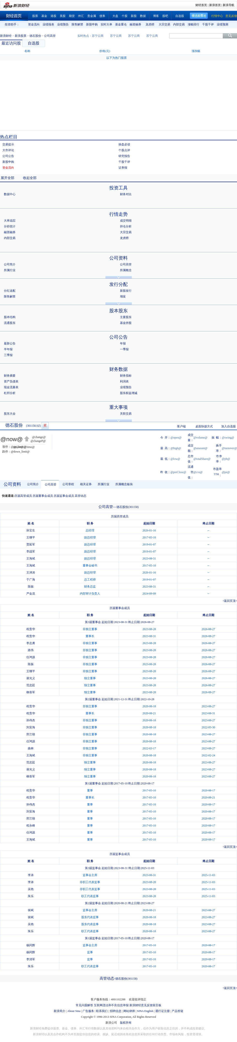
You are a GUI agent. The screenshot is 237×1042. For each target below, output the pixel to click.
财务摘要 (9, 375)
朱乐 (31, 896)
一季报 (124, 349)
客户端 (181, 426)
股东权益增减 (128, 393)
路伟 (31, 650)
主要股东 (126, 317)
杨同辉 (30, 945)
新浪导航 (228, 5)
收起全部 (30, 178)
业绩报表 (48, 24)
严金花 (30, 593)
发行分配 (118, 284)
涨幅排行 (193, 24)
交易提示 (8, 144)
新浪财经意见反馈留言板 (145, 1005)
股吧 (165, 16)
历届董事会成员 (43, 496)
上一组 (23, 24)
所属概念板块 (124, 484)
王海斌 (30, 558)
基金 (44, 16)
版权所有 (126, 1022)
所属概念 (126, 270)
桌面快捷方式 (204, 426)
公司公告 (8, 156)
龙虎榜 (150, 24)
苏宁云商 (98, 35)
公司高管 (126, 264)
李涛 (31, 875)
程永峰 (30, 825)
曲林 (31, 748)
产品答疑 (177, 1011)
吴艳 (31, 889)
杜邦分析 (9, 393)
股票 (35, 16)
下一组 (233, 24)
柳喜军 (30, 692)
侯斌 (31, 910)
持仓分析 (126, 226)
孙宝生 (30, 530)
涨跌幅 (196, 51)
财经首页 (201, 5)
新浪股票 (20, 35)
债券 (102, 16)
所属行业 (9, 270)
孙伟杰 (30, 720)
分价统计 (9, 226)
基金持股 (126, 323)
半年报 (8, 349)
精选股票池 (199, 16)
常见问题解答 (84, 1005)
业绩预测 (222, 24)
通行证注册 (162, 1011)
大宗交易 (164, 24)
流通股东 (9, 323)
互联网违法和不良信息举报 (111, 1005)
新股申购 (92, 24)
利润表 (124, 381)
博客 (156, 16)
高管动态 (80, 496)
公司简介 (9, 264)
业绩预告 (63, 24)
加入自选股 (228, 426)
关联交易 (126, 413)
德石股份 (35, 35)
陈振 (31, 586)
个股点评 (124, 150)
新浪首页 (215, 5)
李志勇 (30, 643)
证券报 (122, 167)
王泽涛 (30, 572)
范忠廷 (30, 685)
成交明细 (126, 220)
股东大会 (9, 413)
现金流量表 (11, 387)
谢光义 (30, 678)
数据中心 (9, 194)
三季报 (8, 355)
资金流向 (34, 24)
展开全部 (7, 178)
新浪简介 (59, 1011)
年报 (123, 343)
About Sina (73, 1011)
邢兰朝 (30, 734)
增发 (123, 296)
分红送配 (9, 290)
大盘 (115, 16)
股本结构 (9, 317)
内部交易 (179, 24)
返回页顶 (230, 601)
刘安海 (30, 727)
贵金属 (91, 16)
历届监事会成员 (64, 496)
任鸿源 (30, 657)
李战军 (30, 551)
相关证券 (86, 484)
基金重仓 (121, 24)
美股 (63, 16)
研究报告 (124, 156)
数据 (143, 16)
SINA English (145, 1011)
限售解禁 (77, 24)
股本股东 (118, 310)
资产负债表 (11, 381)
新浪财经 (6, 35)
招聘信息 (115, 1011)
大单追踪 (9, 220)
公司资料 (118, 257)
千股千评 (208, 24)
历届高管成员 (23, 496)
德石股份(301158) (128, 507)
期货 (72, 16)
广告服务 (88, 1011)
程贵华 (30, 629)
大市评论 (8, 150)
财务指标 (126, 375)
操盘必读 (124, 144)
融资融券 (135, 24)
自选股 (179, 16)
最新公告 (9, 343)
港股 (53, 16)
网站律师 (129, 1011)
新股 (134, 16)
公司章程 (68, 484)
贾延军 (30, 544)
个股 (124, 16)
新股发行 (126, 290)
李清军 (30, 959)
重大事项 (118, 407)
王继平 (30, 537)
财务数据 (118, 369)
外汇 (81, 16)
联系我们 (102, 1011)
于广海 (30, 579)
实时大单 (106, 24)
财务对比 (126, 194)
